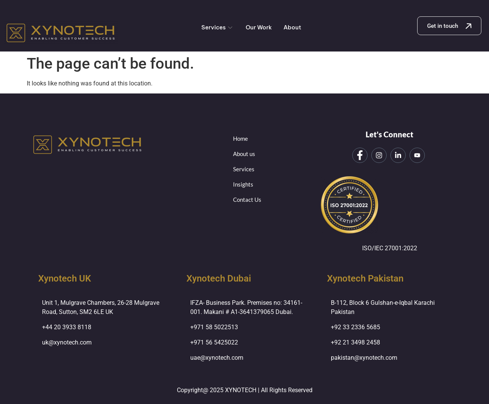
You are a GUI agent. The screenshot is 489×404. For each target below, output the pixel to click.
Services (217, 27)
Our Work (259, 27)
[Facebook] (360, 155)
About (292, 27)
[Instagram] (379, 155)
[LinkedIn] (398, 155)
